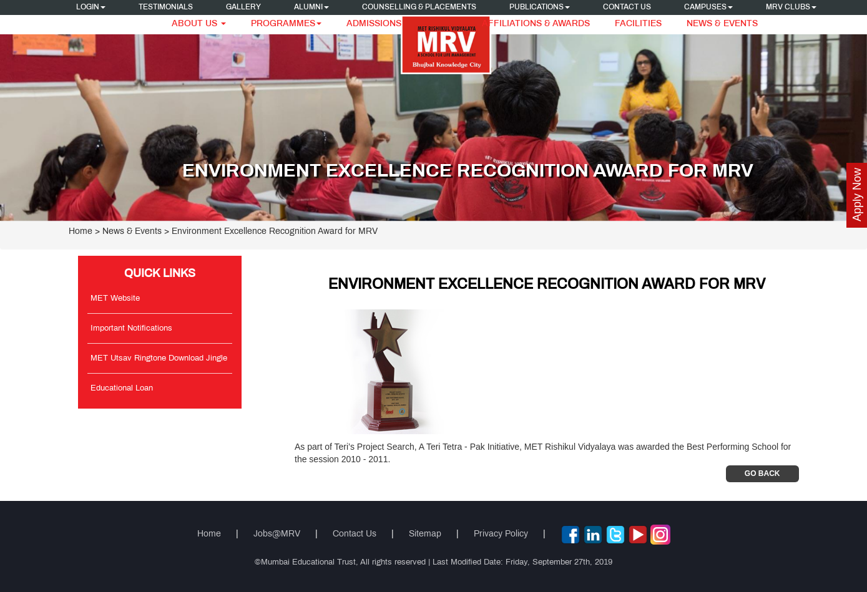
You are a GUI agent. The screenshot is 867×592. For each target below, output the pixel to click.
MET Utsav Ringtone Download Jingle (159, 358)
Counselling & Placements (419, 7)
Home (80, 232)
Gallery (243, 7)
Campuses (708, 7)
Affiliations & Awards (536, 24)
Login (90, 7)
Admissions (373, 24)
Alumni (311, 7)
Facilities (638, 24)
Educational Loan (122, 388)
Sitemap (425, 534)
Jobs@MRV (276, 534)
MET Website (115, 299)
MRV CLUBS (791, 7)
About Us (199, 24)
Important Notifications (131, 328)
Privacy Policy (501, 534)
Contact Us (627, 7)
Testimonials (166, 7)
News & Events (722, 24)
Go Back (762, 473)
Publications (539, 7)
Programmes (286, 24)
